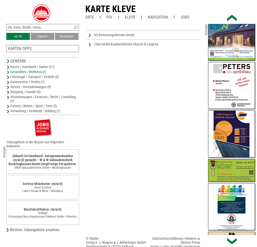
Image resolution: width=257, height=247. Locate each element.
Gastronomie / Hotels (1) (27, 82)
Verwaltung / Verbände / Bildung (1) (35, 111)
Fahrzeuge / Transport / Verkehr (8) (34, 77)
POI (109, 17)
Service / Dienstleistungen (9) (30, 87)
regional (42, 36)
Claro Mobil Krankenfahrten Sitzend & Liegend (126, 44)
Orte (89, 17)
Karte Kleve (110, 9)
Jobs (184, 17)
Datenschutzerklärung (167, 238)
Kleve (130, 17)
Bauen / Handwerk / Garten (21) (32, 67)
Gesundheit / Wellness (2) (28, 72)
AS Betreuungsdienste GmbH (114, 35)
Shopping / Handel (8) (25, 92)
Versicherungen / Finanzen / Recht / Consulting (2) (43, 99)
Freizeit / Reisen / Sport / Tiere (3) (33, 106)
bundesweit (67, 36)
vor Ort (18, 36)
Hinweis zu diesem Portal (190, 240)
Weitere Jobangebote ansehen (34, 229)
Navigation (158, 17)
